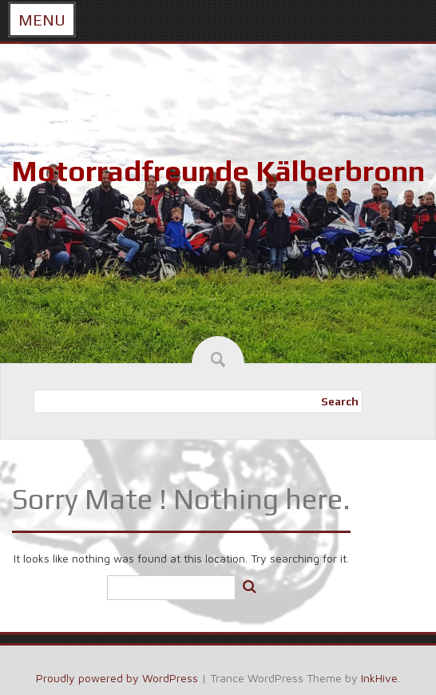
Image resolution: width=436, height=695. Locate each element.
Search (340, 401)
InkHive (379, 678)
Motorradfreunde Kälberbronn (218, 171)
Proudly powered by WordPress (117, 678)
